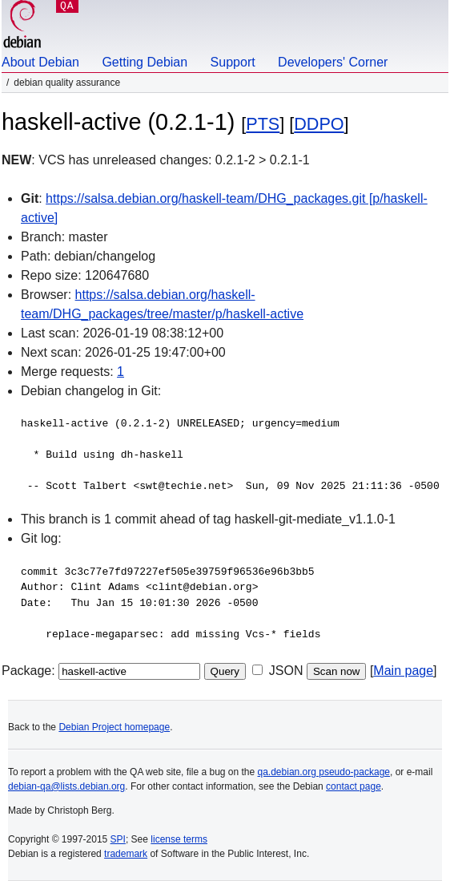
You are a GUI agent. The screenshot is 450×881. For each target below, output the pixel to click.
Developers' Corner (333, 62)
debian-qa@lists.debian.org (66, 786)
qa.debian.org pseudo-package (324, 772)
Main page (403, 670)
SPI (118, 839)
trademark (125, 853)
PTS (262, 124)
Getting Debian (144, 62)
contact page (353, 786)
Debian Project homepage (114, 727)
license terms (179, 839)
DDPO (319, 124)
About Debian (40, 62)
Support (233, 62)
